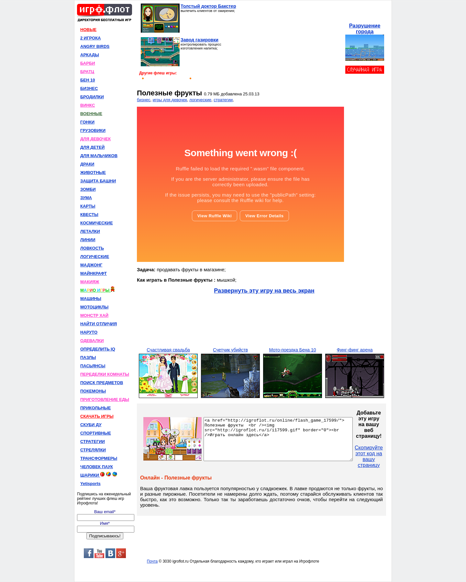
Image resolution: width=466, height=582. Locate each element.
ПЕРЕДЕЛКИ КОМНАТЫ (104, 374)
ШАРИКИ (98, 475)
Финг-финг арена (355, 349)
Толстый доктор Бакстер (208, 6)
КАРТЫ (87, 206)
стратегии (223, 99)
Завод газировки (199, 39)
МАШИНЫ (90, 298)
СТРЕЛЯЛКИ (93, 449)
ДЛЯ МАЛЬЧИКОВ (98, 155)
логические (200, 99)
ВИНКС (87, 105)
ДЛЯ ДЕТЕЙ (92, 147)
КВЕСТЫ (89, 214)
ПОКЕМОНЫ (93, 391)
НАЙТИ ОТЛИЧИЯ (98, 323)
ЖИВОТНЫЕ (93, 172)
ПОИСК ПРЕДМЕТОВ (101, 382)
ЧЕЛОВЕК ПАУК (96, 466)
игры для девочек (170, 99)
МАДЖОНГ (91, 265)
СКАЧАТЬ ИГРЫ (97, 416)
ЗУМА (86, 197)
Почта (152, 561)
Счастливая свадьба (168, 349)
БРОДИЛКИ (92, 96)
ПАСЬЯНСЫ (92, 365)
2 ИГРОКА (90, 38)
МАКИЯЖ (89, 281)
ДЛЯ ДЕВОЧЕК (95, 138)
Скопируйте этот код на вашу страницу (386, 456)
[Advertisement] (290, 44)
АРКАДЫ (89, 54)
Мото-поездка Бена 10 (292, 349)
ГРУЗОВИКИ (92, 130)
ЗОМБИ (88, 189)
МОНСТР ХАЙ (94, 315)
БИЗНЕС (89, 88)
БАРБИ (87, 63)
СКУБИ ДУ (91, 424)
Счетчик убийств (230, 349)
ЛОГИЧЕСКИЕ (94, 256)
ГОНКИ (87, 122)
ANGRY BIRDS (94, 46)
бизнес (143, 99)
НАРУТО (88, 332)
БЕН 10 (87, 80)
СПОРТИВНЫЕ (95, 433)
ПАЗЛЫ (88, 357)
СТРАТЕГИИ (92, 441)
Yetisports (90, 483)
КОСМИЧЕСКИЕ (96, 223)
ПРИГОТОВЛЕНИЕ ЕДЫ (104, 399)
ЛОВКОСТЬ (92, 248)
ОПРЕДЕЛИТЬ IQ (97, 349)
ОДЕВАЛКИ (92, 340)
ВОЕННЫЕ (91, 113)
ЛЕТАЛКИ (90, 231)
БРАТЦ (87, 71)
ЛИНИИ (87, 239)
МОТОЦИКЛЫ (94, 307)
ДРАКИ (87, 164)
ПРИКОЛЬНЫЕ (95, 407)
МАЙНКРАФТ (93, 273)
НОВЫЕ (88, 29)
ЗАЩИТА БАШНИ (98, 180)
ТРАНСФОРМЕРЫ (98, 458)
